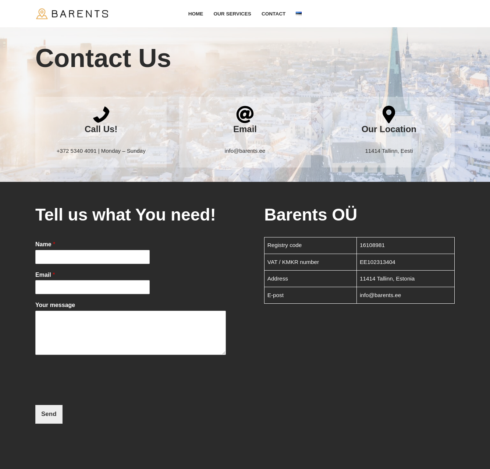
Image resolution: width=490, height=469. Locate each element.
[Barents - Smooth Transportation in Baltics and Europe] (72, 14)
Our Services (232, 14)
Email (45, 275)
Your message (55, 305)
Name (45, 244)
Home (195, 14)
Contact (273, 14)
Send (49, 413)
